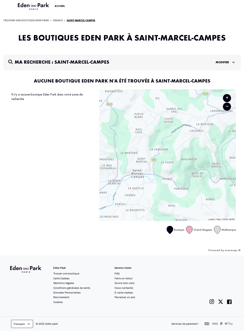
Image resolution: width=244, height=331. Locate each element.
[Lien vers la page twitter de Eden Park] (220, 301)
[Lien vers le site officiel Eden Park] (34, 6)
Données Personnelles (67, 292)
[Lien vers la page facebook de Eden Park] (229, 301)
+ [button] (227, 98)
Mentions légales (63, 283)
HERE (232, 219)
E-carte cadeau (124, 292)
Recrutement (61, 297)
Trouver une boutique (66, 273)
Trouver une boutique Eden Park (26, 20)
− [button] (227, 106)
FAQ (117, 273)
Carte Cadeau (61, 278)
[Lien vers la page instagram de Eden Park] (211, 301)
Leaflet (211, 219)
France (58, 20)
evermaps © (233, 250)
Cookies (58, 302)
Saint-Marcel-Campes (81, 20)
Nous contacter (124, 287)
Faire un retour (124, 278)
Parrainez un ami (125, 297)
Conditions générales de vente (71, 287)
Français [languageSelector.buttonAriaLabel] (22, 324)
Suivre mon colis (125, 283)
